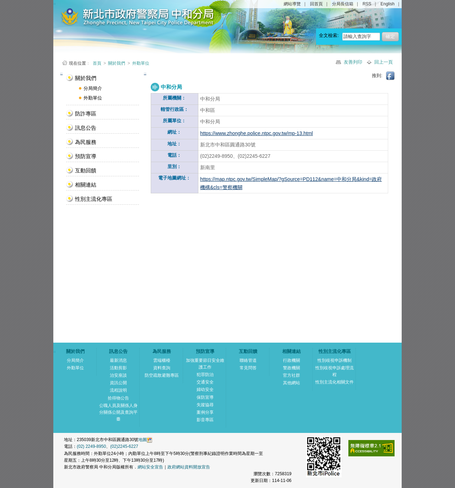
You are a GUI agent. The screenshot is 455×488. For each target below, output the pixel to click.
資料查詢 (161, 367)
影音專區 (205, 419)
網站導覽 (292, 3)
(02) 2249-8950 (91, 446)
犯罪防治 (205, 374)
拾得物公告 (118, 398)
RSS (367, 3)
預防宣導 (85, 156)
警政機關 (291, 367)
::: (61, 73)
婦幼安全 (205, 389)
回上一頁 (383, 62)
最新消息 (118, 360)
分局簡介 (93, 88)
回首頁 (316, 3)
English (388, 3)
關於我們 (116, 63)
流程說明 (118, 390)
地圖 (142, 439)
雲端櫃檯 (161, 360)
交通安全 (205, 382)
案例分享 (205, 412)
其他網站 (291, 382)
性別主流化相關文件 (334, 382)
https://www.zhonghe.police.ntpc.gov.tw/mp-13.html (256, 133)
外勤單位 (140, 63)
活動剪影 (118, 367)
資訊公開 (118, 382)
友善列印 (354, 62)
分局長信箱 (342, 3)
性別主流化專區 (93, 199)
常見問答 (248, 367)
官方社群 (291, 375)
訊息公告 (85, 128)
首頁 (97, 63)
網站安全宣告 (150, 467)
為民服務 (85, 142)
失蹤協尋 (205, 404)
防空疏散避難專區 (162, 375)
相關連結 (85, 185)
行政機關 (291, 360)
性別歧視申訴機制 (334, 360)
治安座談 (118, 375)
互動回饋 (85, 170)
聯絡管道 (248, 360)
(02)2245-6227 (124, 446)
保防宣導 (205, 397)
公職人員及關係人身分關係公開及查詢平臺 (118, 412)
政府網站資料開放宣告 (188, 467)
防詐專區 (85, 114)
